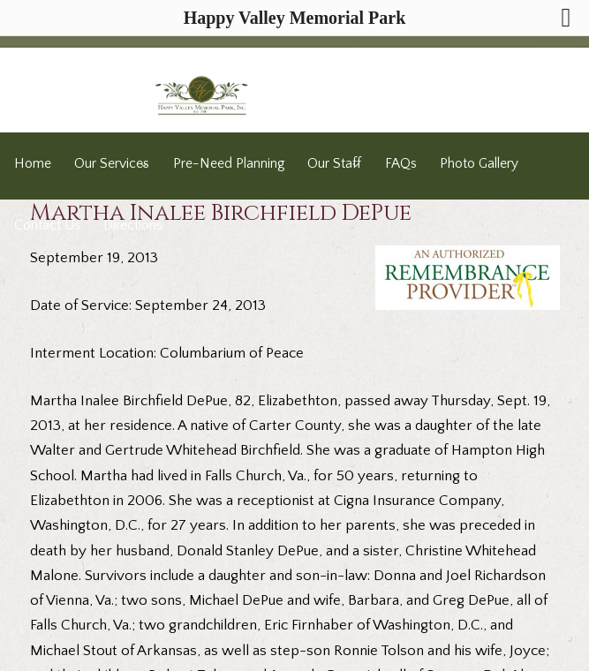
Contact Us (47, 225)
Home (32, 163)
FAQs (401, 163)
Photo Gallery (479, 163)
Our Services (111, 163)
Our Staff (334, 163)
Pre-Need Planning (228, 163)
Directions (132, 225)
